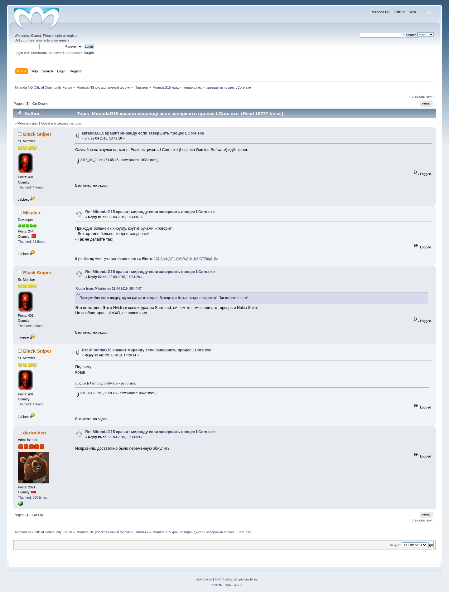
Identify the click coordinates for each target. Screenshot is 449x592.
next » (431, 96)
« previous (417, 96)
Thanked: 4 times (30, 187)
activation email (55, 40)
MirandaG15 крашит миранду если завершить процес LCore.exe (143, 133)
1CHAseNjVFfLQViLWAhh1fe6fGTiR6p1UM (186, 259)
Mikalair (32, 212)
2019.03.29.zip (89, 393)
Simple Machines (246, 579)
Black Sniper (37, 134)
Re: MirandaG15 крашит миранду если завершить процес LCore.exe (150, 212)
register (73, 35)
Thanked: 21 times (31, 241)
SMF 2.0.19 (204, 579)
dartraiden (34, 432)
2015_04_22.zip (90, 160)
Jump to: (395, 545)
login (58, 35)
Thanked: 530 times (32, 497)
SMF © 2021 (223, 579)
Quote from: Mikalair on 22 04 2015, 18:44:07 (109, 288)
